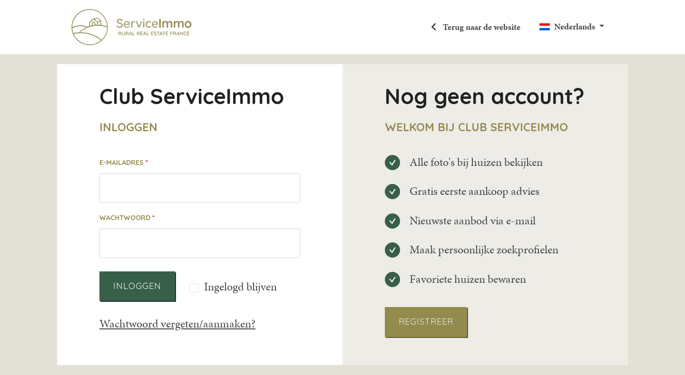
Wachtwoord (124, 217)
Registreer (426, 321)
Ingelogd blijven (240, 287)
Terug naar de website (480, 27)
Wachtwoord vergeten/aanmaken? (177, 324)
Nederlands (574, 26)
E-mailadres (121, 162)
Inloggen (137, 285)
